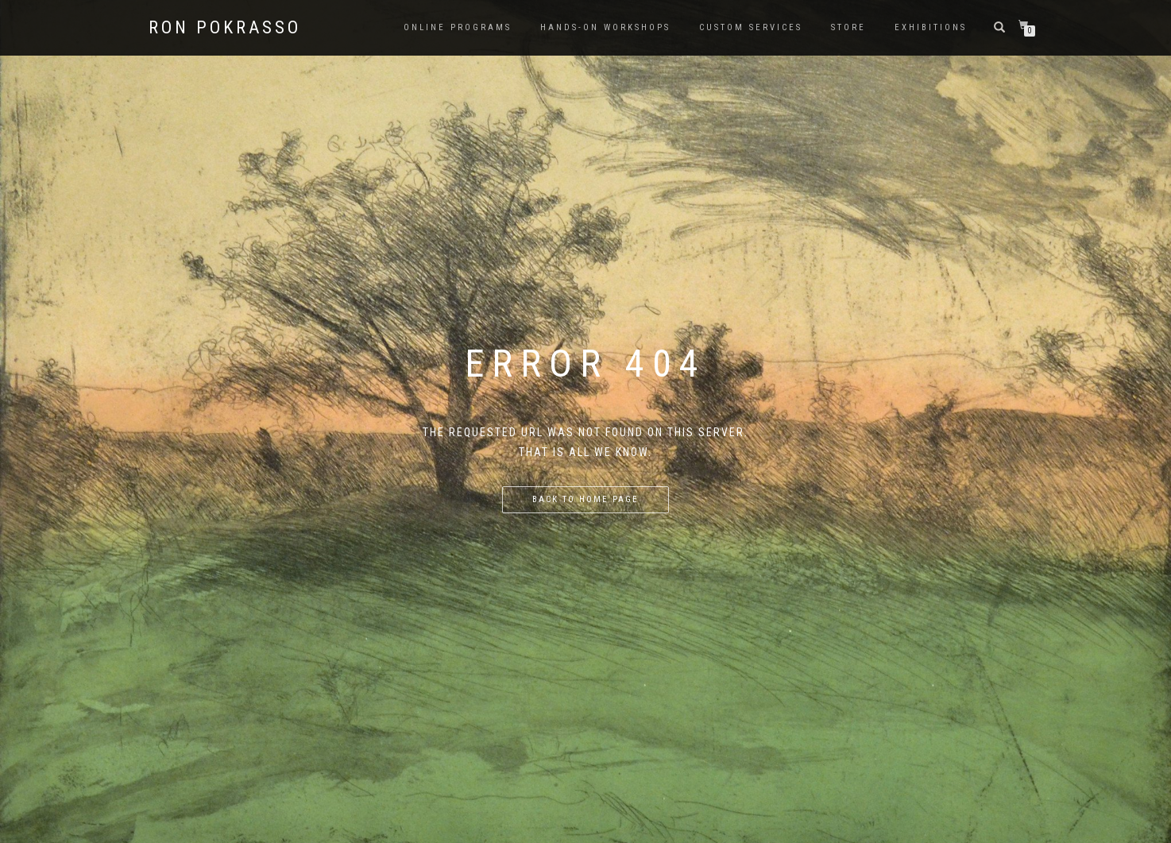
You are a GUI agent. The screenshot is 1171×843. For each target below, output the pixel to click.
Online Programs (458, 27)
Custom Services (750, 27)
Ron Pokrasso (225, 27)
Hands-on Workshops (605, 27)
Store (848, 27)
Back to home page (585, 499)
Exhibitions (931, 27)
